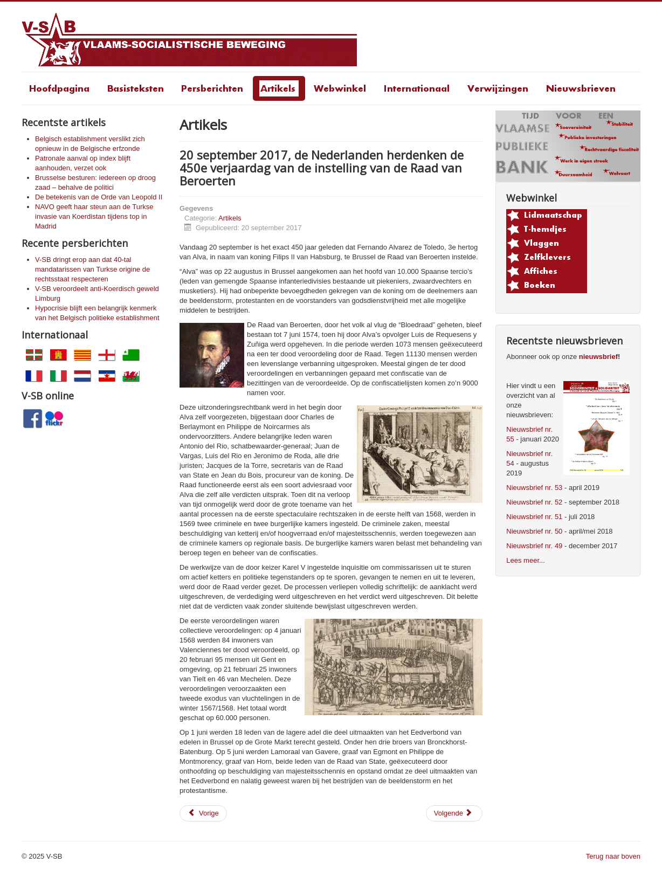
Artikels (230, 218)
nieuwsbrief (598, 357)
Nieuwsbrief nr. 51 (534, 517)
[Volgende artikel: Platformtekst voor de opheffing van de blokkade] (454, 813)
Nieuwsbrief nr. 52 (534, 502)
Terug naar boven (613, 856)
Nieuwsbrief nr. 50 (534, 531)
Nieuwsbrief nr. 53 (534, 488)
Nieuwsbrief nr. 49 (534, 546)
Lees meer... (525, 560)
